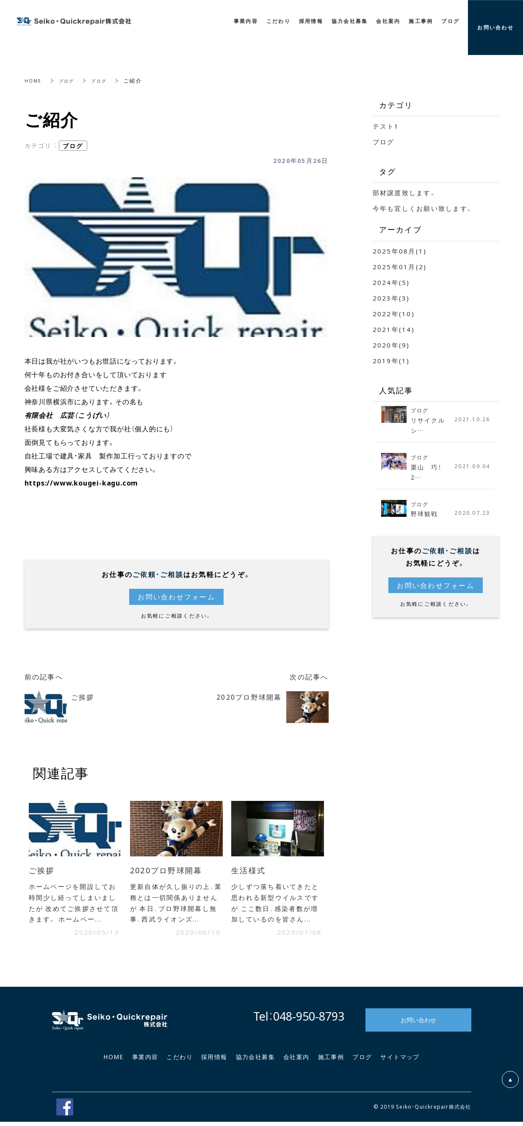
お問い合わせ (418, 1024)
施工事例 (331, 1061)
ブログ (69, 80)
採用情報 (214, 1061)
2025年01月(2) (400, 266)
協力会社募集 (255, 1061)
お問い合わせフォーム (176, 597)
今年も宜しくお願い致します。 (423, 208)
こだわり (179, 1061)
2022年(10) (394, 313)
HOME (34, 80)
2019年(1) (391, 360)
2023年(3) (391, 298)
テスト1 (386, 126)
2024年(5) (391, 282)
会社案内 (296, 1061)
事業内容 (145, 1061)
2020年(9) (391, 345)
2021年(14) (394, 329)
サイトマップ (399, 1061)
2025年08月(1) (400, 251)
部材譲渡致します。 (405, 192)
